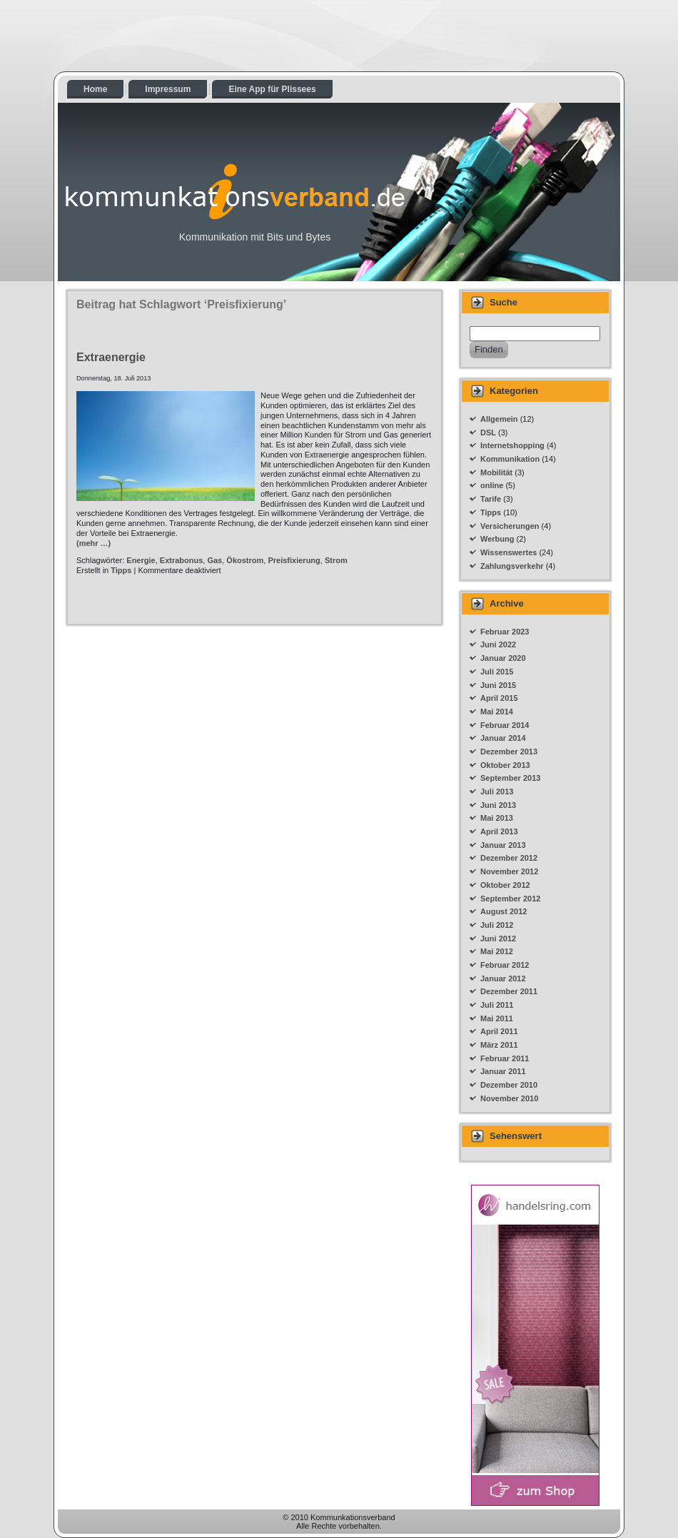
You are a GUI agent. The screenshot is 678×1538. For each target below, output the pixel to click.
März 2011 (499, 1045)
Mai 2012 (496, 951)
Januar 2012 (503, 978)
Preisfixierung (294, 560)
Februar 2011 (504, 1058)
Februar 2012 (504, 965)
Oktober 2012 (505, 885)
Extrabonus (181, 560)
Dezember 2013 (508, 751)
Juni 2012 (498, 938)
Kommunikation (510, 459)
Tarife (490, 499)
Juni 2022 (498, 644)
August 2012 (503, 911)
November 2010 (509, 1098)
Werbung (497, 539)
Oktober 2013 (505, 765)
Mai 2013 (496, 818)
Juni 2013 (498, 805)
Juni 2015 (498, 685)
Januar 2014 (503, 738)
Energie (140, 560)
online (491, 485)
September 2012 (510, 898)
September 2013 (510, 778)
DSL (488, 432)
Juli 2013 (496, 791)
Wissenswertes (508, 552)
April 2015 (499, 698)
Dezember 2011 (508, 991)
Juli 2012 (496, 925)
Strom (336, 560)
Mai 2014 (496, 711)
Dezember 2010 (508, 1085)
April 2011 (499, 1031)
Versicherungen (510, 526)
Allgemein (499, 419)
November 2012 (509, 871)
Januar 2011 (503, 1071)
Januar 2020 (503, 658)
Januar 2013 (503, 845)
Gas (214, 560)
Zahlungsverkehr (512, 566)
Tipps (121, 570)
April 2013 (499, 831)
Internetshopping (512, 445)
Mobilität (496, 472)
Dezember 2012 (508, 858)
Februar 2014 (504, 725)
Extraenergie (111, 357)
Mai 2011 (496, 1018)
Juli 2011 (496, 1005)
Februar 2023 (504, 631)
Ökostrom (244, 560)
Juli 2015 (496, 671)
